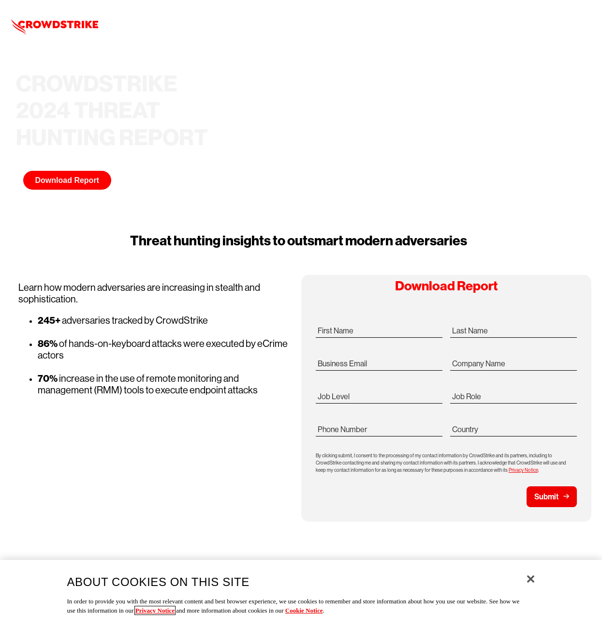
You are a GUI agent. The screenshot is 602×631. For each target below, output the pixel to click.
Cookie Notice (304, 610)
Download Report (67, 180)
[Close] (530, 579)
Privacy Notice (523, 470)
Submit (546, 496)
